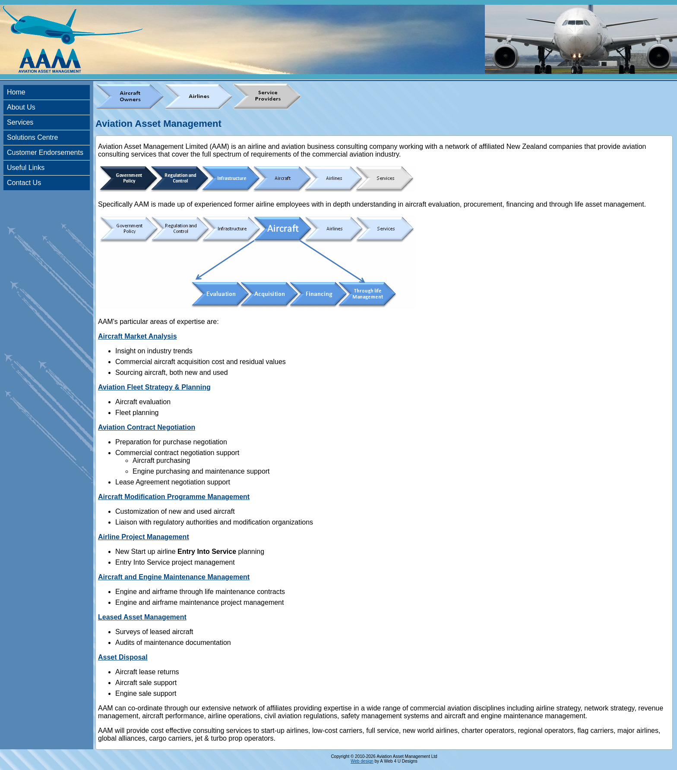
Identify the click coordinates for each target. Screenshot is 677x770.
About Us (21, 107)
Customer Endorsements (45, 152)
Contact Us (24, 182)
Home (16, 92)
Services (20, 122)
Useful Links (25, 167)
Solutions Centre (32, 137)
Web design (362, 761)
